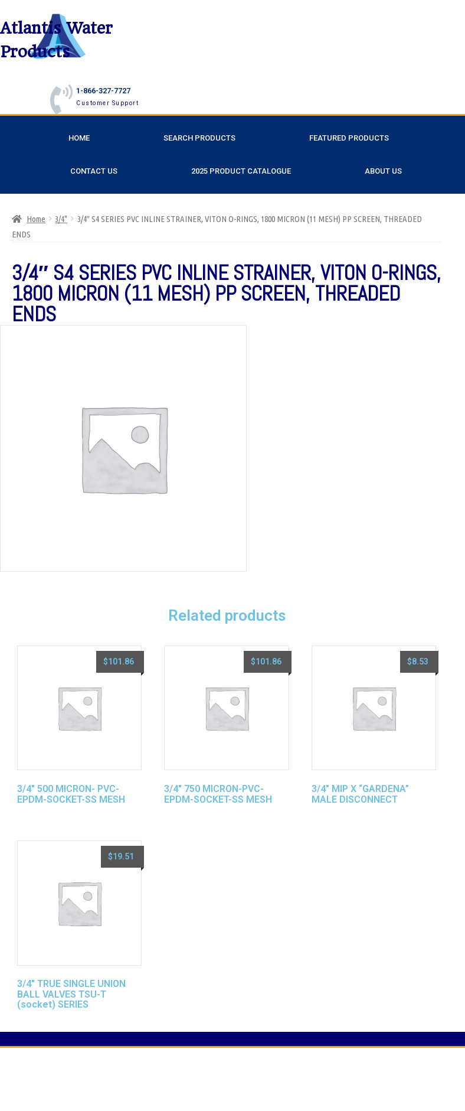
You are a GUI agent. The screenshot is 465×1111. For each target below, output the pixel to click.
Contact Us (93, 171)
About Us (383, 171)
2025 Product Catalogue (241, 171)
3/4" (61, 219)
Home (79, 137)
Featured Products (349, 137)
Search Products (199, 137)
